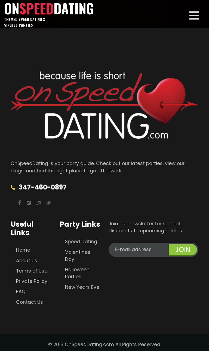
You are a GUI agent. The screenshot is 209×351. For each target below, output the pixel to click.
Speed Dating (81, 241)
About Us (26, 260)
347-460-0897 (43, 187)
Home (23, 250)
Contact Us (29, 302)
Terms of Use (31, 271)
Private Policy (31, 281)
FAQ (21, 291)
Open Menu (194, 15)
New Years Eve (82, 287)
